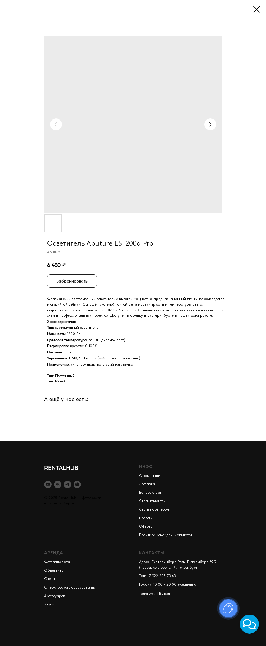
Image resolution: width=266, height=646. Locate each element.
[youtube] (48, 484)
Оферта (146, 526)
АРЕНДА (53, 552)
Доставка (147, 484)
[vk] (57, 484)
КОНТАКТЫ (151, 552)
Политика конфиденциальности (165, 535)
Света (49, 579)
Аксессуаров (54, 596)
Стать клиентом (152, 501)
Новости (145, 518)
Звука (49, 604)
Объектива (54, 571)
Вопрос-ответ (150, 493)
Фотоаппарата (57, 562)
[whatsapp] (77, 484)
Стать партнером (154, 510)
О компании (149, 476)
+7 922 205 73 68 (161, 576)
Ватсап (165, 594)
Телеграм (147, 594)
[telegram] (67, 484)
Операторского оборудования (69, 587)
